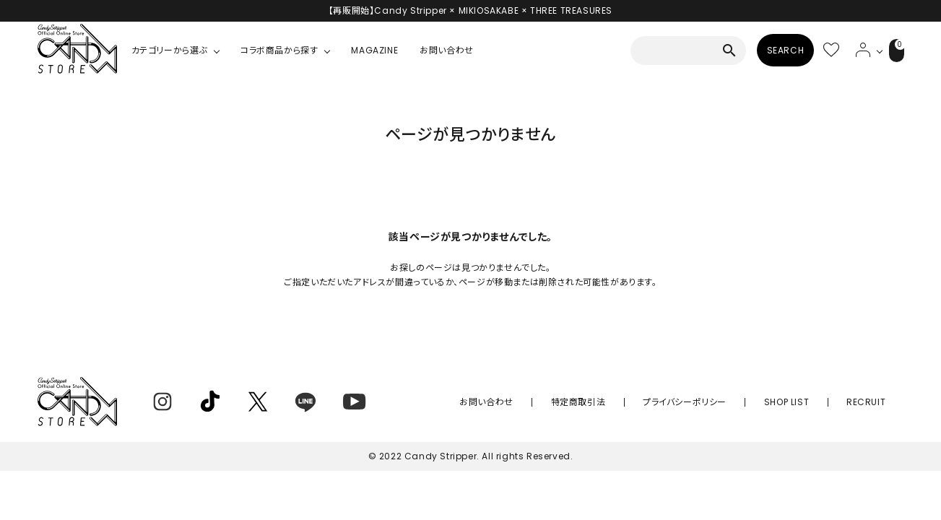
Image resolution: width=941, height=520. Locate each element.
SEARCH (768, 50)
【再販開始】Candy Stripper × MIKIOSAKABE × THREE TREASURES (470, 10)
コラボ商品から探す (279, 50)
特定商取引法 (635, 402)
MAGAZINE (374, 50)
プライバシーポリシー (726, 402)
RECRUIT (873, 402)
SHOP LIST (811, 402)
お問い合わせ (447, 50)
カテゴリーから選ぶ (169, 50)
